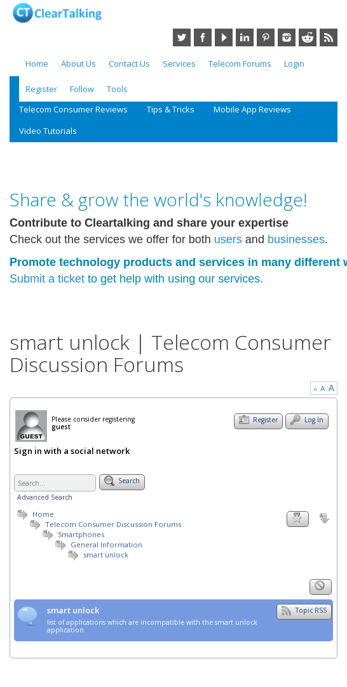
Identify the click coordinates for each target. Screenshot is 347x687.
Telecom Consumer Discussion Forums (104, 524)
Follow (82, 89)
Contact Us (129, 63)
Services (179, 63)
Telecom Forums (239, 63)
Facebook (203, 37)
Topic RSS (304, 610)
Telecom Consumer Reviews (73, 109)
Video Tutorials (48, 131)
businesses (296, 239)
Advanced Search (44, 497)
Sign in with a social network (72, 451)
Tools (117, 89)
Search (122, 481)
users (228, 239)
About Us (78, 63)
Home (36, 63)
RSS (328, 37)
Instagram (287, 37)
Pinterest (266, 37)
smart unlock (105, 554)
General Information (106, 544)
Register (41, 89)
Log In (306, 420)
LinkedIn (245, 37)
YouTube (224, 37)
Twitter (182, 37)
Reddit (307, 37)
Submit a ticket (47, 278)
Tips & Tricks (170, 109)
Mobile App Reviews (252, 109)
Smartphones (81, 534)
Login (294, 63)
